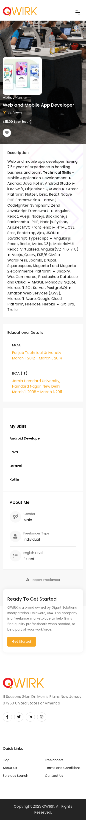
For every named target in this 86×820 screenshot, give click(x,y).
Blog (6, 760)
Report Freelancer (43, 579)
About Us (10, 768)
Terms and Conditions (62, 768)
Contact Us (54, 775)
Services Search (15, 775)
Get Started (21, 641)
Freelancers (54, 760)
